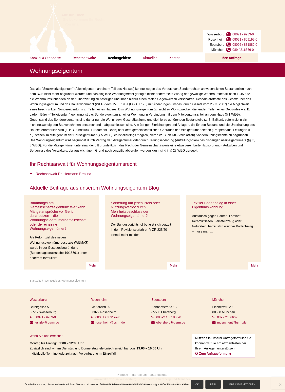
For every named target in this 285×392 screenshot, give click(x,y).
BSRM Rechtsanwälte (52, 27)
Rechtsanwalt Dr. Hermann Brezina (63, 174)
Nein (213, 384)
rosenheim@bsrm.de (108, 322)
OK (197, 384)
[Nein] (280, 384)
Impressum (139, 374)
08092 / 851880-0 (245, 44)
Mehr (92, 265)
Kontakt (123, 374)
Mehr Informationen (241, 384)
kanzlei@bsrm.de (44, 322)
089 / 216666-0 (243, 49)
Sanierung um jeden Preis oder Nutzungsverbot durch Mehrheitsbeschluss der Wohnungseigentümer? (135, 209)
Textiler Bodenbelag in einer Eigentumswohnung (214, 205)
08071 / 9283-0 (243, 34)
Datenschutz (158, 374)
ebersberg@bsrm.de (168, 322)
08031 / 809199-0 (245, 39)
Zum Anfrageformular (213, 353)
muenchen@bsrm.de (229, 322)
